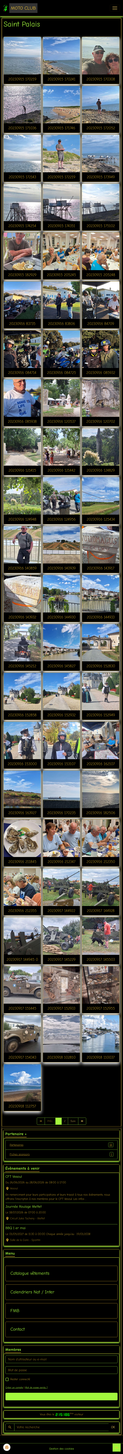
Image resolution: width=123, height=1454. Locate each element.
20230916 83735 (22, 323)
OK (113, 1427)
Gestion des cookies (61, 1448)
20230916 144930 (61, 617)
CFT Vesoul (13, 1177)
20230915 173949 (101, 177)
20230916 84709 (100, 323)
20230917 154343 (22, 1057)
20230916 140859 (22, 568)
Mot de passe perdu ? (36, 1387)
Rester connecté (20, 1379)
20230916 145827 (61, 666)
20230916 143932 (22, 617)
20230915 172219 (61, 177)
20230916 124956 (61, 519)
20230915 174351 (61, 226)
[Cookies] (6, 1447)
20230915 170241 (61, 79)
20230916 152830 (100, 666)
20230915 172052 (100, 128)
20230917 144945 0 (22, 959)
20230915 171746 (61, 128)
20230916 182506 (100, 813)
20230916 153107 (61, 764)
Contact (17, 1329)
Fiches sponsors (61, 1154)
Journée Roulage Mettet (23, 1206)
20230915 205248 (100, 275)
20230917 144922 (61, 910)
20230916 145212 (22, 666)
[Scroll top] (117, 1448)
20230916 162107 (101, 764)
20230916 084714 (22, 372)
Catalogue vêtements (29, 1273)
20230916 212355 (22, 910)
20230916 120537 (61, 421)
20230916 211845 (22, 861)
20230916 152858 (22, 715)
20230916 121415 (22, 470)
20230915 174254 (22, 226)
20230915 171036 (22, 128)
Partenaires (61, 1145)
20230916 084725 (61, 372)
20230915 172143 (22, 177)
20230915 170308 (100, 79)
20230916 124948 (22, 519)
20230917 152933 (61, 1008)
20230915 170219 (22, 79)
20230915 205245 (61, 275)
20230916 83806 (61, 323)
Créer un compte (14, 1387)
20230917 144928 (101, 910)
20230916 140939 (61, 568)
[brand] (20, 8)
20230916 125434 (101, 519)
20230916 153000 (22, 764)
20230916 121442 (61, 470)
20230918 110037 (101, 1057)
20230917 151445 (22, 1008)
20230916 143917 (100, 568)
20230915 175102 (101, 226)
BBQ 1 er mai (15, 1228)
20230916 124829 (101, 470)
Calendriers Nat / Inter (32, 1292)
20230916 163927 (22, 813)
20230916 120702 (100, 421)
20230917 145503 (101, 959)
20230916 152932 (61, 715)
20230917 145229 (61, 959)
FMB (14, 1310)
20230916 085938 (22, 421)
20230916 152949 (100, 715)
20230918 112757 (22, 1106)
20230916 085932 (100, 372)
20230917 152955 (100, 1008)
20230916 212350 (100, 861)
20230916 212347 (61, 861)
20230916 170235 (61, 813)
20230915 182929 (22, 275)
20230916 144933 (101, 617)
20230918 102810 (61, 1057)
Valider (61, 1396)
